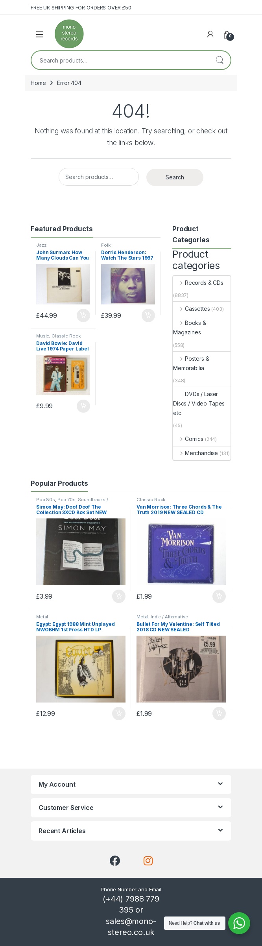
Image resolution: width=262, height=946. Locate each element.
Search (219, 60)
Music (42, 336)
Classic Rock (66, 336)
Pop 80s (45, 499)
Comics (188, 438)
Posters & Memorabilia (191, 363)
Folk (105, 245)
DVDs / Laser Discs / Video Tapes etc (199, 403)
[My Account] (210, 34)
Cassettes (191, 308)
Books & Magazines (189, 327)
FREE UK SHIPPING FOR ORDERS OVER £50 (81, 7)
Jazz (41, 245)
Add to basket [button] (83, 315)
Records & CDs (198, 282)
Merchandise (195, 453)
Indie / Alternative (169, 617)
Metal (42, 617)
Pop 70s (66, 499)
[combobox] (119, 60)
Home (38, 82)
